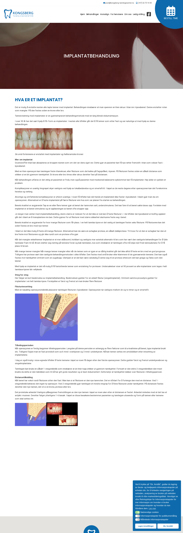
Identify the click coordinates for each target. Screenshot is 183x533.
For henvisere (117, 14)
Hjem (82, 14)
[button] (137, 512)
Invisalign (104, 14)
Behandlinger (92, 14)
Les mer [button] (152, 508)
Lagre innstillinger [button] (146, 526)
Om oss (128, 14)
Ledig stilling (139, 14)
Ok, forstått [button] (168, 526)
